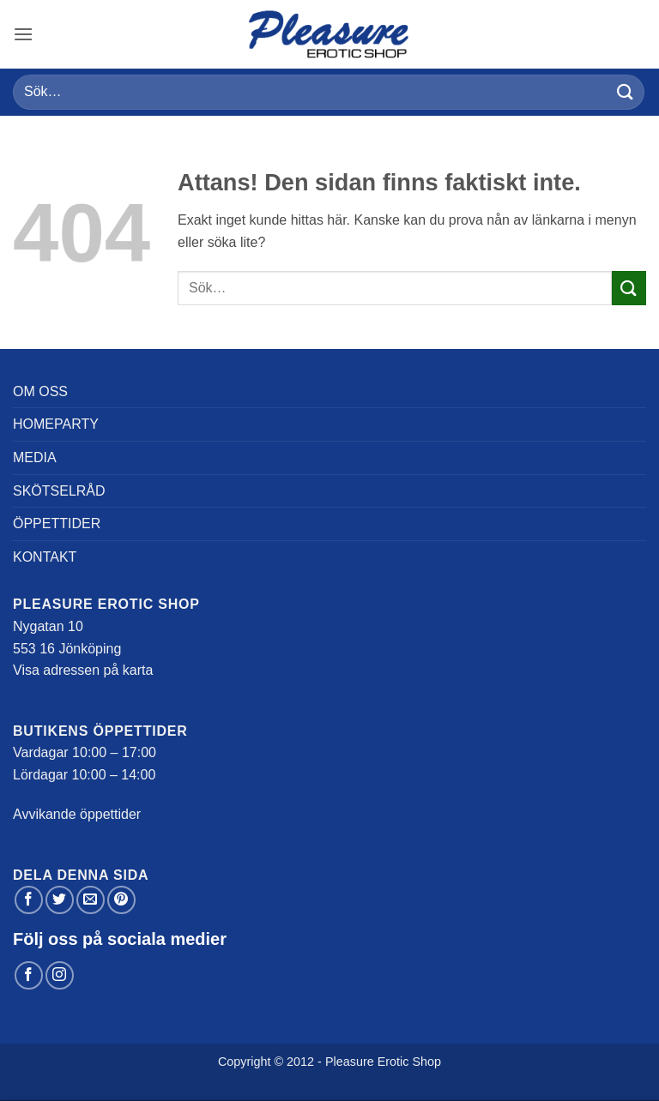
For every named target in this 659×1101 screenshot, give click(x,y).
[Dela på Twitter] (59, 900)
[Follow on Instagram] (59, 975)
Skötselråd (59, 491)
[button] (23, 34)
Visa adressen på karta (83, 670)
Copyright (244, 1061)
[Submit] (625, 92)
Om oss (40, 391)
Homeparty (56, 424)
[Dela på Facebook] (29, 900)
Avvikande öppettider (77, 814)
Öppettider (56, 523)
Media (35, 457)
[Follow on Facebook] (29, 975)
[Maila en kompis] (90, 900)
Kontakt (44, 557)
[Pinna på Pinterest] (121, 900)
